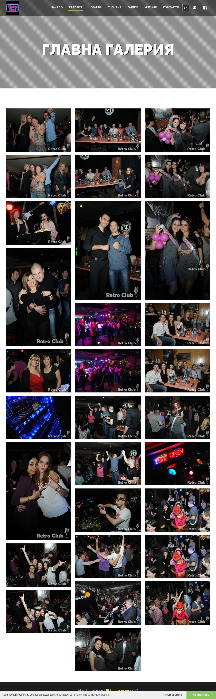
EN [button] (186, 7)
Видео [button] (133, 7)
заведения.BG (126, 690)
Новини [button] (94, 7)
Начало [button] (57, 7)
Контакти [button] (171, 7)
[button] (194, 7)
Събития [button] (114, 7)
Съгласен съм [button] (201, 695)
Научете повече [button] (100, 694)
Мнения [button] (150, 7)
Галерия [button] (75, 7)
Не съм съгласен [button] (172, 695)
